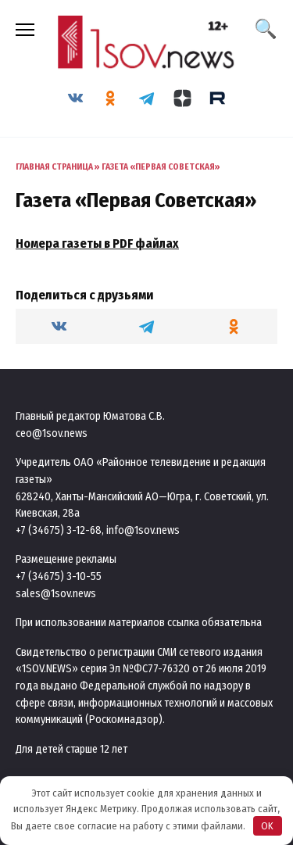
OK (267, 826)
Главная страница (54, 167)
